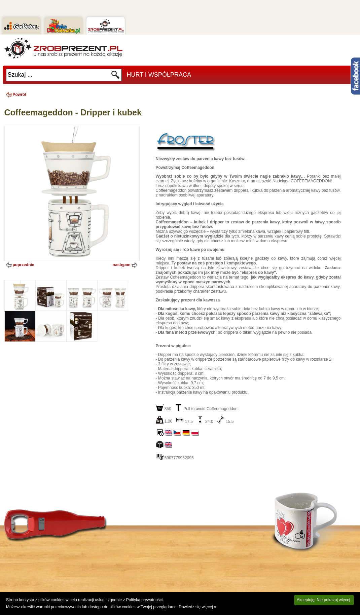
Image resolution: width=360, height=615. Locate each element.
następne (126, 265)
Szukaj (115, 76)
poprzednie (19, 265)
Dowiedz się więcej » (197, 607)
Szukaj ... (20, 74)
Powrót (15, 94)
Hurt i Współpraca (159, 74)
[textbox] (58, 74)
